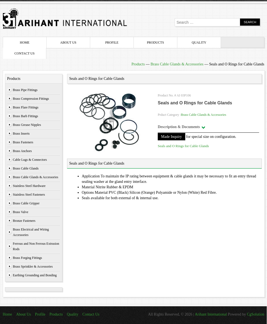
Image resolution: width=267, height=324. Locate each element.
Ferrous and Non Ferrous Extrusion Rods (36, 246)
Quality (199, 42)
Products (155, 42)
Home (24, 42)
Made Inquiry (171, 137)
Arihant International (211, 314)
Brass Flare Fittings (25, 107)
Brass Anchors (22, 151)
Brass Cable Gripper (26, 203)
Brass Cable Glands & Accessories (176, 64)
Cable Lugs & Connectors (30, 160)
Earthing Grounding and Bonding (35, 275)
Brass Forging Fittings (27, 258)
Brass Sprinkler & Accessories (33, 266)
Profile (112, 42)
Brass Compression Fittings (31, 99)
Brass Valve (20, 212)
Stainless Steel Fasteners (29, 194)
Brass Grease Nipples (27, 125)
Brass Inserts (21, 133)
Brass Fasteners (23, 142)
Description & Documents (179, 127)
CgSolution (255, 314)
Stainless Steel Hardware (29, 186)
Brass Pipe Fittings (25, 90)
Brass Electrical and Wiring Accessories (31, 232)
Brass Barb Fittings (25, 116)
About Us (68, 42)
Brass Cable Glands (26, 168)
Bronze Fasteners (24, 221)
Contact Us (24, 53)
